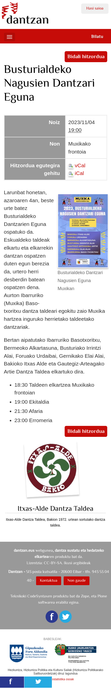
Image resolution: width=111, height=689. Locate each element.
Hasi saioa (94, 8)
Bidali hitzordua (85, 56)
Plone (102, 596)
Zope (85, 596)
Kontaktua (48, 580)
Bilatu (97, 36)
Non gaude (76, 580)
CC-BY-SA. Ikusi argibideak (67, 563)
